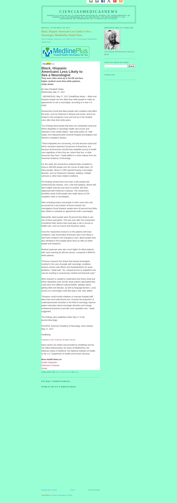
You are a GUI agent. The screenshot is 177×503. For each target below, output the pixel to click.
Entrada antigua (94, 490)
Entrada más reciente (49, 490)
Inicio (72, 490)
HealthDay (58, 340)
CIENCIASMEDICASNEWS (88, 12)
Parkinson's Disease (50, 365)
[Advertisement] (63, 468)
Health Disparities (49, 362)
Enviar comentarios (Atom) (62, 495)
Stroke (44, 368)
